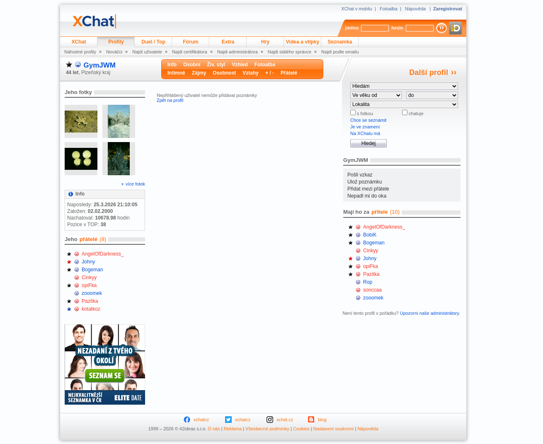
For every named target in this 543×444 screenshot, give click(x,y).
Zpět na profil (170, 100)
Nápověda (415, 8)
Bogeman (92, 270)
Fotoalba (389, 8)
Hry (265, 42)
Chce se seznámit (368, 120)
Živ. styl (216, 65)
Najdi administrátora (237, 51)
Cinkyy (89, 277)
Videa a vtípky (302, 42)
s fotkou (364, 113)
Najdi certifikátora (189, 51)
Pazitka (90, 301)
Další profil (428, 72)
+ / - (269, 73)
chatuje (415, 113)
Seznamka (339, 42)
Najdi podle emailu (340, 51)
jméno (352, 27)
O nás (214, 428)
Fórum (191, 42)
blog (322, 419)
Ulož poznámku (364, 182)
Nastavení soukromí (333, 428)
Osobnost (224, 73)
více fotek (135, 183)
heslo (397, 27)
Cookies (301, 428)
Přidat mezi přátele (368, 189)
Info (172, 65)
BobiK (369, 235)
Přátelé (289, 73)
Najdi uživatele (147, 51)
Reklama (233, 428)
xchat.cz (284, 419)
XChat (79, 42)
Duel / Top (153, 42)
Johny (88, 262)
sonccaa (372, 290)
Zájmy (199, 73)
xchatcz (201, 419)
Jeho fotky (78, 92)
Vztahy (250, 73)
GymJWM (99, 65)
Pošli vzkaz (360, 175)
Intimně (176, 73)
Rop (367, 282)
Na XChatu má (365, 133)
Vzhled (240, 65)
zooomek (92, 293)
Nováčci (114, 51)
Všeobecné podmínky (267, 428)
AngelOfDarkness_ (103, 254)
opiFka (89, 285)
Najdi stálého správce (289, 51)
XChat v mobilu (356, 8)
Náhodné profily (80, 51)
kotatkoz (91, 309)
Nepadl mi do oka (366, 196)
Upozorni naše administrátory (429, 313)
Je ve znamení (365, 126)
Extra (228, 42)
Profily (116, 42)
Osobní (191, 65)
